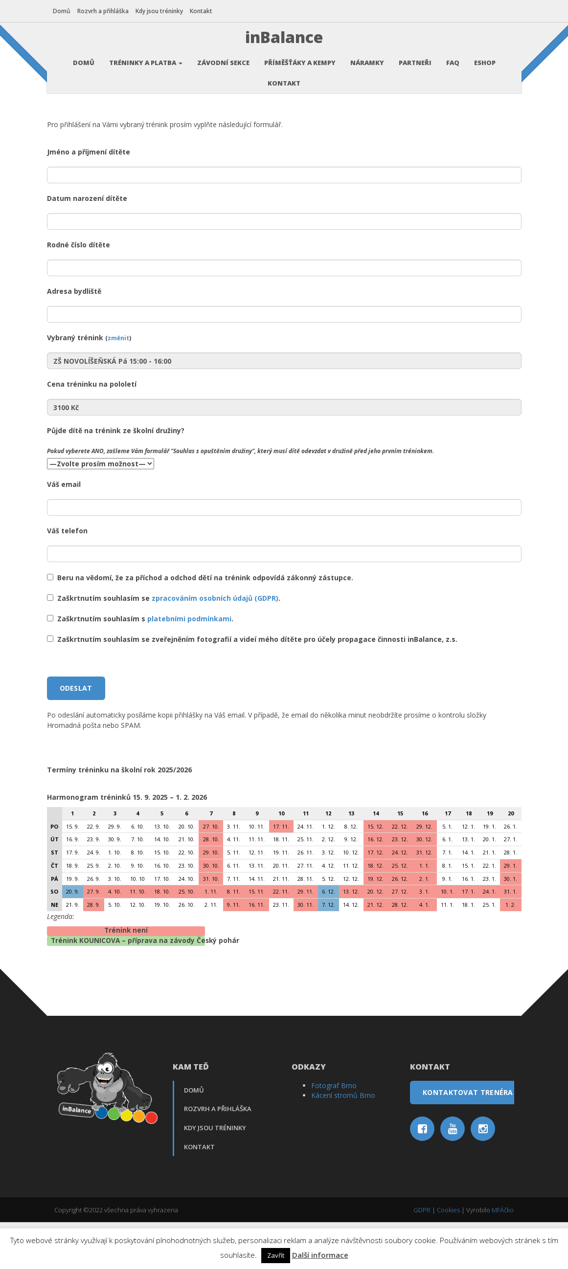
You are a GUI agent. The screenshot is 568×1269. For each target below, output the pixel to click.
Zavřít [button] (275, 1255)
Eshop (485, 61)
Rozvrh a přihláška (104, 11)
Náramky (367, 61)
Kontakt (202, 11)
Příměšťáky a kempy (300, 61)
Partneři (415, 61)
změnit (118, 385)
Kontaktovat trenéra (468, 1139)
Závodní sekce (223, 61)
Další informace (320, 1255)
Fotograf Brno (334, 1132)
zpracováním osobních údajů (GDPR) (215, 645)
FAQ (452, 61)
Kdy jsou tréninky (160, 11)
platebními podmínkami (189, 665)
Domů (63, 11)
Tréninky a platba (145, 61)
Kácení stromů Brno (343, 1142)
